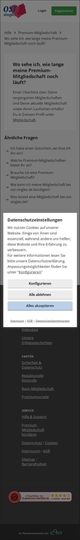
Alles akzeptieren (40, 305)
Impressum (17, 321)
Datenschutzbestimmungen (53, 321)
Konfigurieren (30, 272)
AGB (30, 321)
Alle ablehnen (40, 294)
